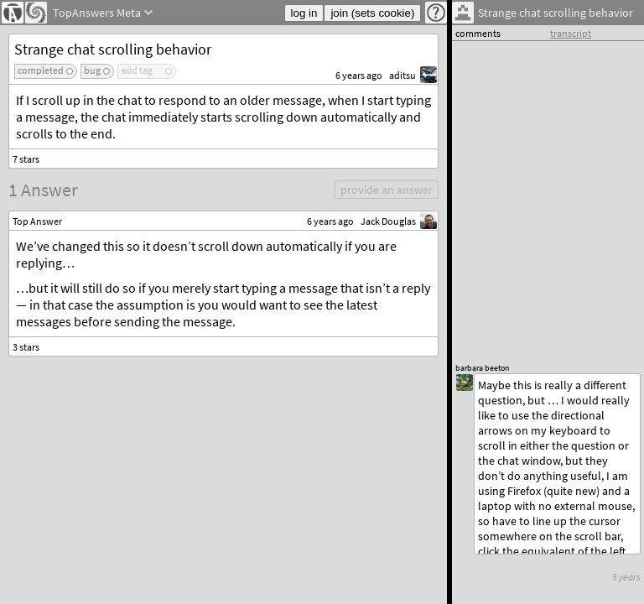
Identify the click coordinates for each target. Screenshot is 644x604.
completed (41, 70)
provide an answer (386, 189)
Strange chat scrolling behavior (112, 49)
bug (92, 70)
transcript (570, 33)
